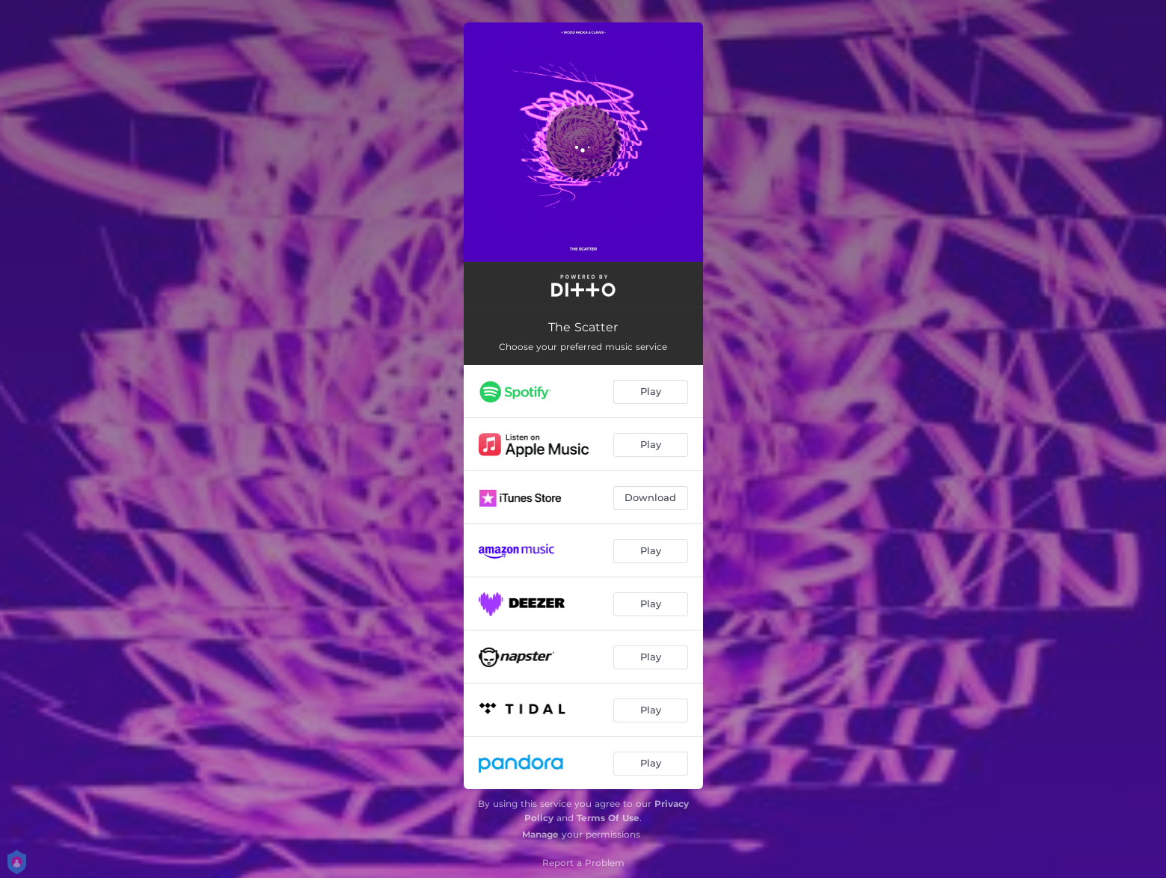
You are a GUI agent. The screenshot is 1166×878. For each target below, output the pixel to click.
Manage (540, 834)
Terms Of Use (608, 817)
